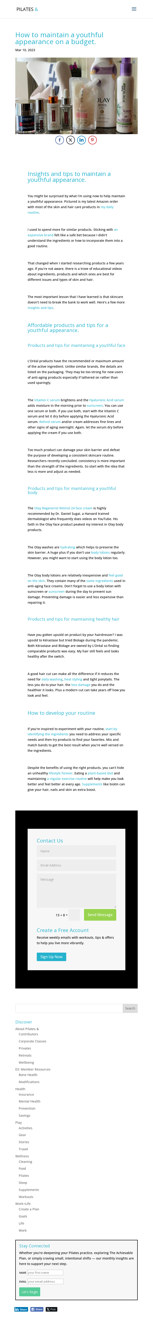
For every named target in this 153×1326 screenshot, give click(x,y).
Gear (22, 1135)
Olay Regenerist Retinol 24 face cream (63, 508)
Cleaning (25, 1161)
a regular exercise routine (67, 778)
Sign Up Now (51, 956)
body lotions (100, 552)
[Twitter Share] (70, 140)
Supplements (92, 784)
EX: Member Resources (32, 1069)
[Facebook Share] (59, 140)
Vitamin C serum (47, 400)
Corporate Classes (32, 1041)
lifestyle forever (61, 773)
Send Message (100, 914)
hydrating (67, 547)
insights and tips (40, 308)
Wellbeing (26, 1062)
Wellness (22, 1156)
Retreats (25, 1055)
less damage (80, 685)
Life (21, 1223)
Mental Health (29, 1101)
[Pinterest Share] (92, 140)
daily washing (52, 679)
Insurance (26, 1094)
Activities (25, 1128)
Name (22, 1272)
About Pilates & (27, 1029)
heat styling (73, 679)
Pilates (24, 1175)
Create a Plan (29, 1209)
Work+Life (23, 1203)
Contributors (28, 1034)
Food (22, 1168)
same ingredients (99, 581)
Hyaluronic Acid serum (106, 400)
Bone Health (28, 1075)
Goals (23, 1216)
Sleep (23, 1182)
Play (18, 1122)
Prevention (27, 1108)
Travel (23, 1149)
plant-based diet (100, 773)
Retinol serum (50, 422)
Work (23, 1230)
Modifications (29, 1082)
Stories (24, 1142)
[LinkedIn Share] (81, 140)
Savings (24, 1115)
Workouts (26, 1197)
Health (20, 1089)
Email (22, 1281)
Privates (25, 1048)
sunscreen (95, 405)
